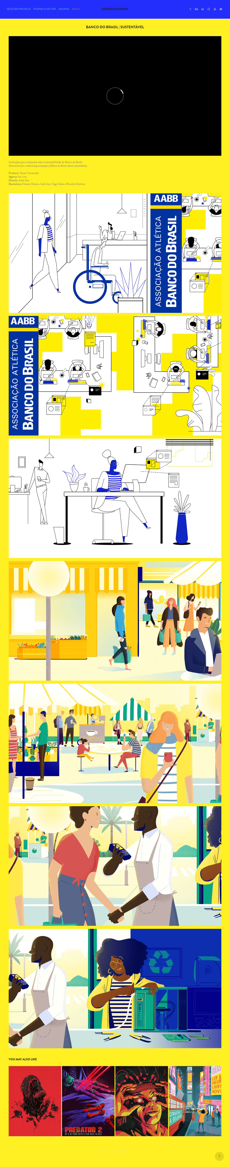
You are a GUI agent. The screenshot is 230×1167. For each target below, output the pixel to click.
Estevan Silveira (115, 9)
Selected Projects (19, 9)
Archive (63, 9)
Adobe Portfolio (120, 1151)
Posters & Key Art (44, 9)
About (76, 9)
